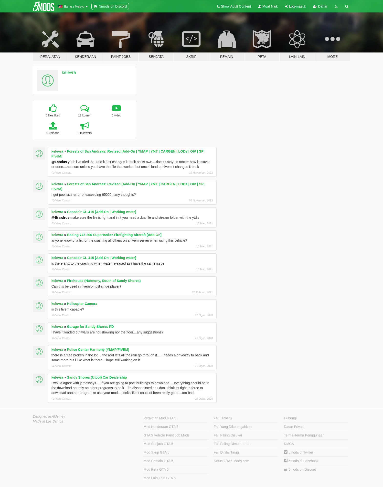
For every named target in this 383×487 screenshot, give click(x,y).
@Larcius (59, 162)
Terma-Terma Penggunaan (304, 435)
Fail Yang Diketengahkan (233, 427)
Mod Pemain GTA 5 (158, 461)
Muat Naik (268, 6)
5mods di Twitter (298, 452)
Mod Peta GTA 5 (156, 469)
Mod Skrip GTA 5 (157, 452)
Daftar (320, 6)
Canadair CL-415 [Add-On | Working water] (101, 212)
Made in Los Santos (48, 421)
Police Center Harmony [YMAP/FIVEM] (98, 350)
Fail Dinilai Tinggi (227, 452)
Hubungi (290, 418)
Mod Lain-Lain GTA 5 (160, 478)
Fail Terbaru (223, 418)
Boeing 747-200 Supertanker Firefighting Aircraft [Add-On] (114, 235)
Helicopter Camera (82, 304)
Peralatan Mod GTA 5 (160, 418)
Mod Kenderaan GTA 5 (161, 427)
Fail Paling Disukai (228, 435)
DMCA (289, 444)
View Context (62, 172)
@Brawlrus (61, 217)
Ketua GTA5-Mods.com (231, 461)
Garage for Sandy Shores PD (90, 327)
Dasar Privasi (294, 427)
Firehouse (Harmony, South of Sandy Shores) (104, 281)
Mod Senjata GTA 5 (158, 444)
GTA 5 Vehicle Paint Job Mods (167, 435)
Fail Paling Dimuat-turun (232, 444)
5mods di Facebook (301, 461)
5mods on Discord (300, 469)
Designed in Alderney (49, 416)
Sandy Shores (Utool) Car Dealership (97, 377)
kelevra (69, 72)
